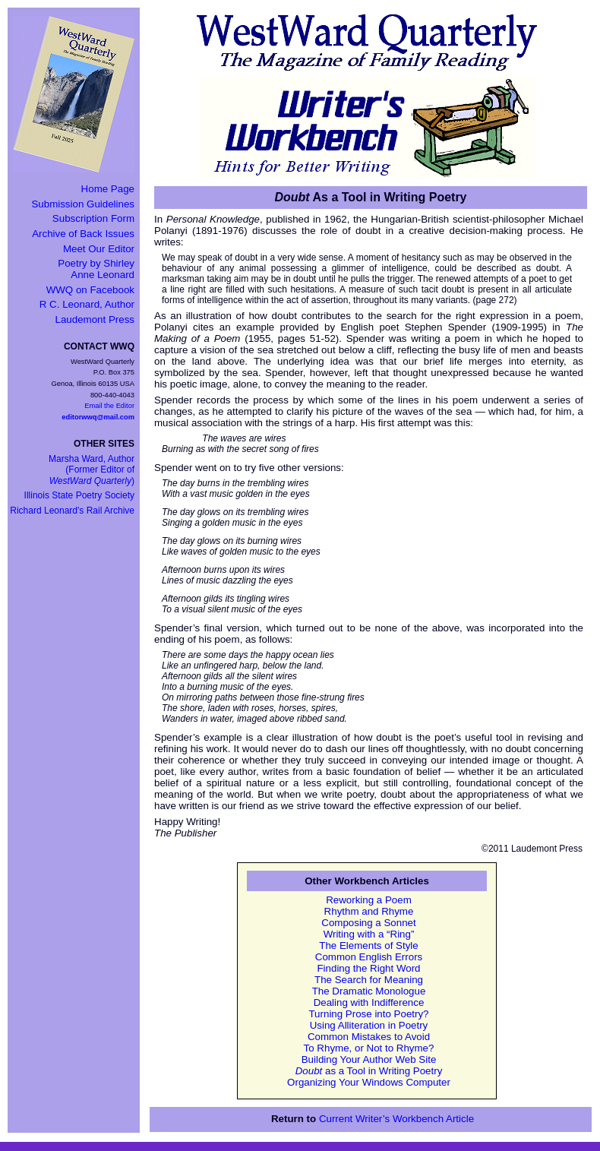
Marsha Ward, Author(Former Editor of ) (91, 470)
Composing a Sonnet (368, 922)
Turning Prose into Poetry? (368, 1014)
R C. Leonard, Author (86, 304)
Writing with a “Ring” (369, 934)
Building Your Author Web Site (369, 1059)
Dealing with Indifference (369, 1002)
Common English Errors (368, 957)
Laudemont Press (94, 319)
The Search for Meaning (368, 979)
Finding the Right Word (368, 968)
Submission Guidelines (82, 204)
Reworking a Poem (369, 900)
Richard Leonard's (72, 510)
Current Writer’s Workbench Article (396, 1118)
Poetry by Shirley (96, 269)
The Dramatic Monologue (369, 991)
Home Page (107, 188)
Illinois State (79, 495)
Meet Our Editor (98, 249)
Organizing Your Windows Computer (368, 1082)
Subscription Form (93, 218)
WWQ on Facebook (90, 290)
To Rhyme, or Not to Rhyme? (369, 1048)
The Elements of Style (368, 945)
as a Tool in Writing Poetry (369, 1071)
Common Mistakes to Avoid (369, 1036)
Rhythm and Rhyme (369, 911)
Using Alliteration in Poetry (369, 1025)
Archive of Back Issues (83, 233)
